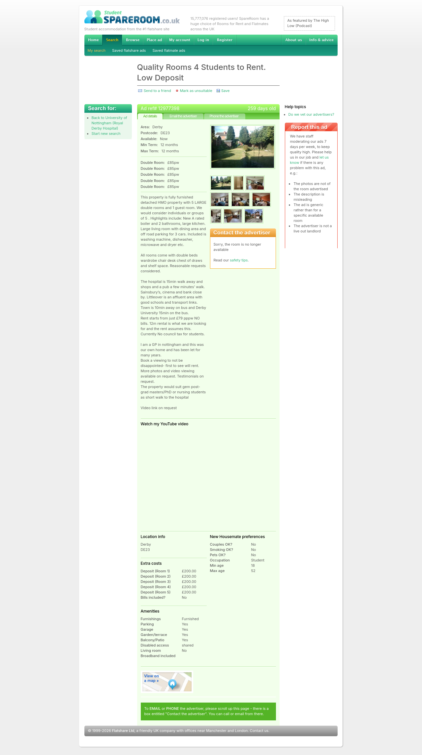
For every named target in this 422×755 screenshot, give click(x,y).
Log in (203, 40)
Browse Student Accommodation (132, 40)
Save (225, 90)
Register (225, 40)
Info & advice (322, 40)
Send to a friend (157, 90)
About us (293, 40)
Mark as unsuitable (196, 90)
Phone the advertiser (223, 116)
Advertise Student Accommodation (154, 40)
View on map (167, 682)
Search (112, 40)
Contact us (259, 730)
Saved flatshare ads (129, 50)
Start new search (106, 133)
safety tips (239, 260)
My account (180, 40)
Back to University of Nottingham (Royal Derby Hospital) (109, 123)
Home (93, 40)
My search (97, 50)
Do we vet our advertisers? (311, 114)
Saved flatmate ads (168, 50)
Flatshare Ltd (123, 730)
